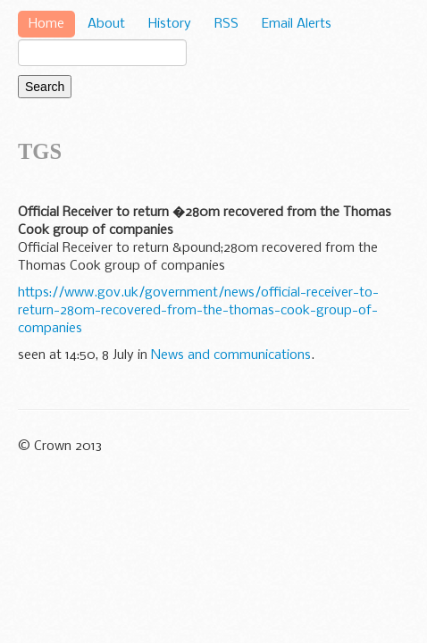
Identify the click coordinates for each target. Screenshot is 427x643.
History (169, 24)
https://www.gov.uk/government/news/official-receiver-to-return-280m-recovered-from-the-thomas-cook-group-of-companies (198, 311)
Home (46, 24)
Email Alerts (296, 24)
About (106, 24)
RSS (226, 24)
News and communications (231, 355)
